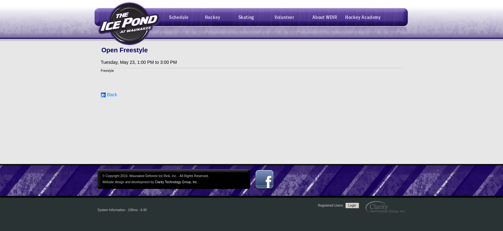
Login (352, 205)
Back (109, 94)
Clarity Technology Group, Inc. (176, 182)
